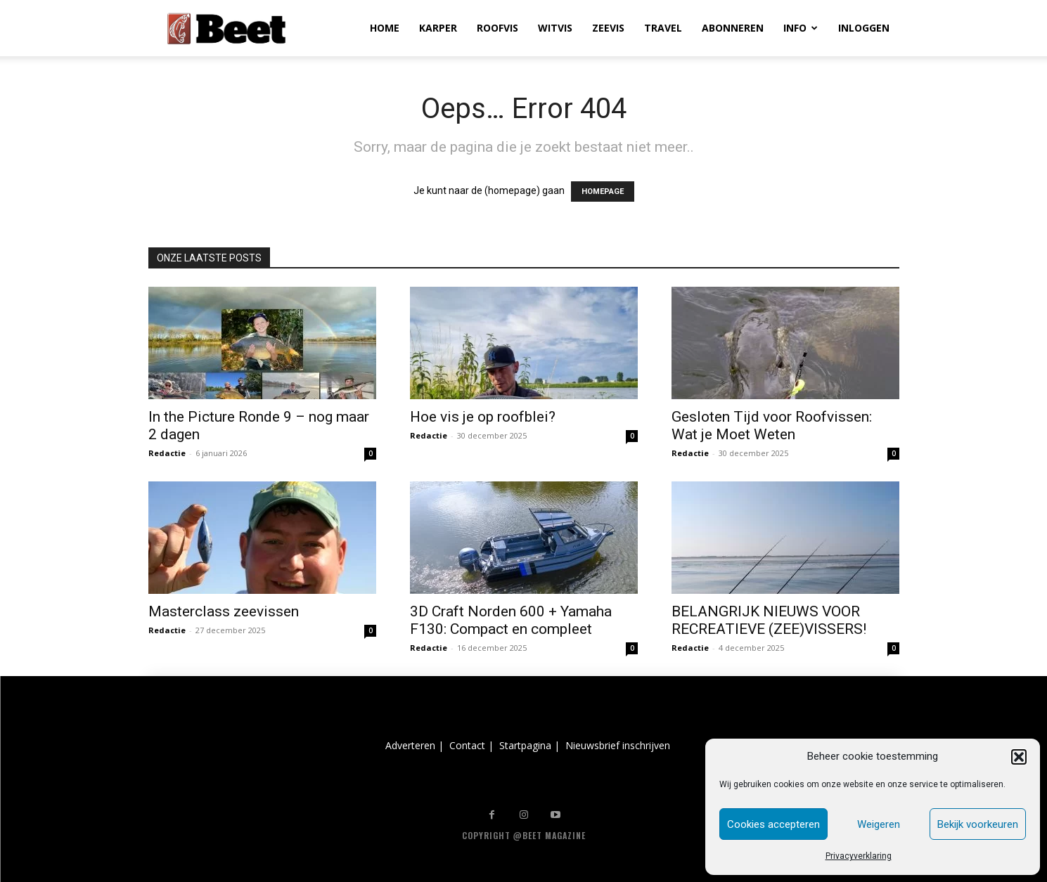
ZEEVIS (608, 27)
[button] (1019, 757)
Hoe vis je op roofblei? (482, 416)
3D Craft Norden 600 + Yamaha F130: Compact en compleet (511, 620)
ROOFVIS (497, 27)
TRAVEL (663, 27)
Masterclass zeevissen (223, 611)
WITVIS (555, 27)
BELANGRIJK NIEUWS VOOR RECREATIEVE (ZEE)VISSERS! (769, 620)
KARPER (438, 27)
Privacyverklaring (859, 856)
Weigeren (878, 824)
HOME (384, 27)
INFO (800, 27)
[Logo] (226, 28)
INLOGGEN (863, 27)
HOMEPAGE (603, 191)
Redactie (167, 453)
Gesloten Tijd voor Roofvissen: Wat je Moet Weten (772, 425)
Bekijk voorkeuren (977, 824)
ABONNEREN (733, 27)
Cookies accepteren (773, 824)
